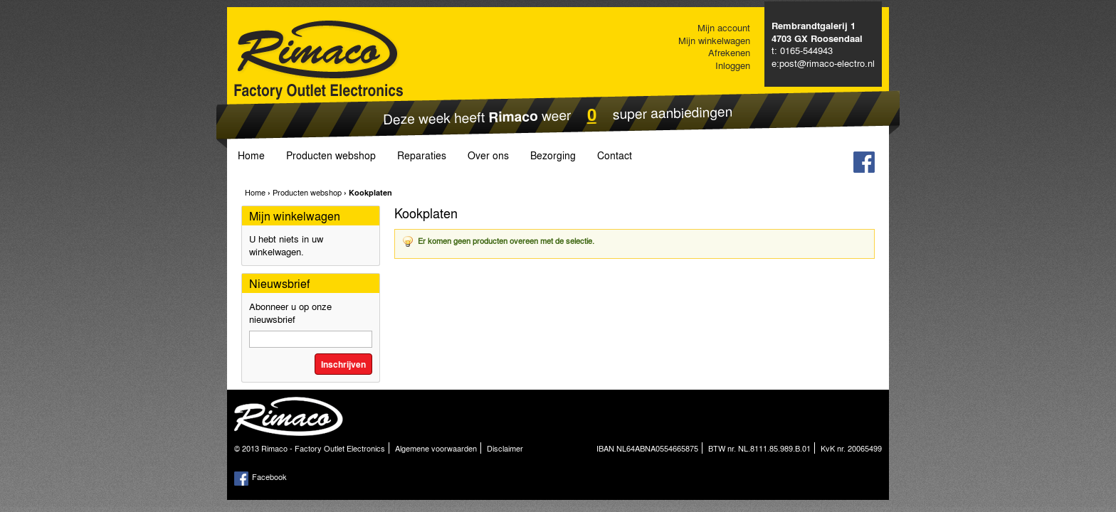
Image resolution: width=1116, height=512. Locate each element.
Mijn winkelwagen (714, 40)
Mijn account (724, 27)
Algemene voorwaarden (436, 448)
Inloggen (732, 65)
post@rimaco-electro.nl (827, 63)
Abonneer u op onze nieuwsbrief (290, 312)
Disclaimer (505, 448)
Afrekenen (729, 52)
